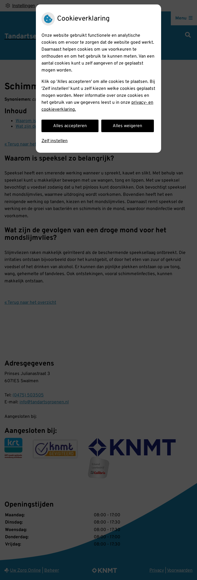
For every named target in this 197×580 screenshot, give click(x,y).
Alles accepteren (70, 126)
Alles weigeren (127, 126)
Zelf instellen (54, 141)
